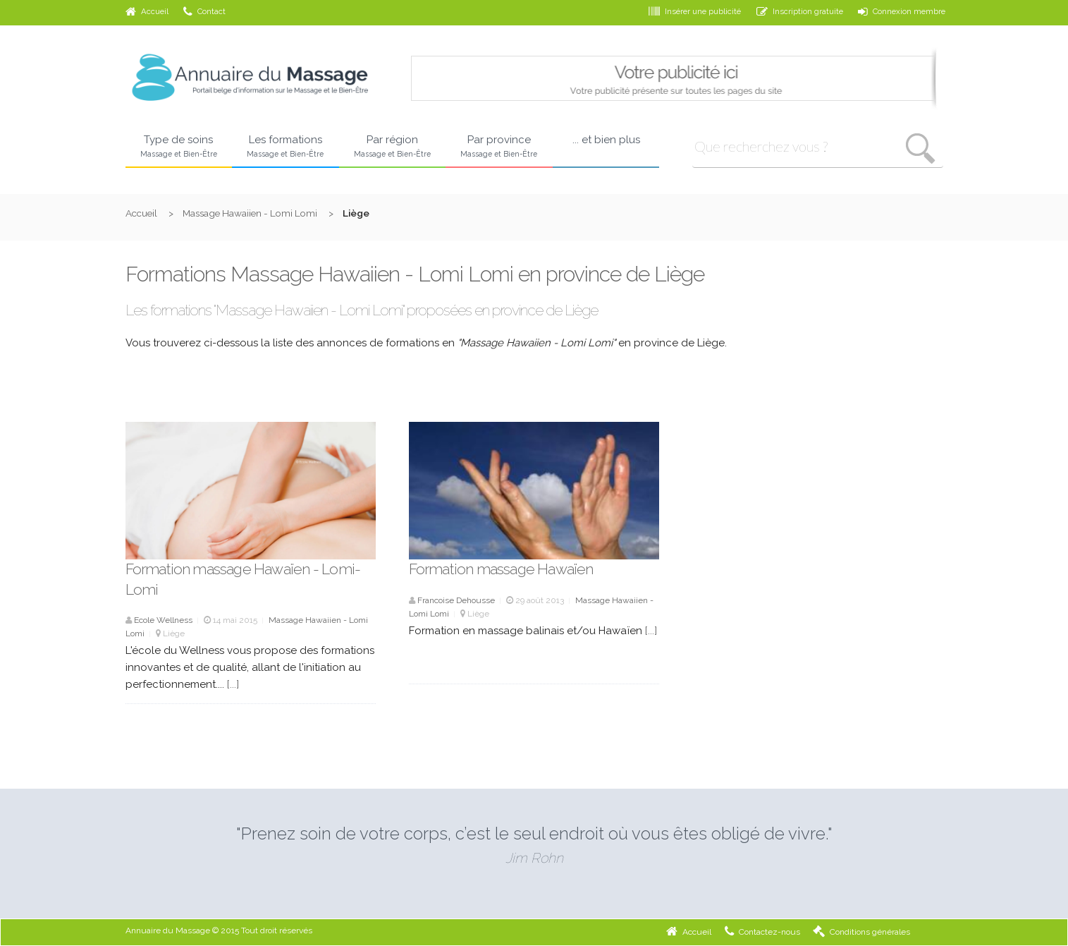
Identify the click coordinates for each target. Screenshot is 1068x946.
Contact (204, 11)
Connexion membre (901, 11)
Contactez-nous (762, 932)
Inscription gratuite (799, 11)
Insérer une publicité (695, 11)
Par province (499, 146)
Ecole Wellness (163, 620)
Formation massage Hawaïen (501, 569)
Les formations (285, 146)
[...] (233, 684)
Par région (392, 146)
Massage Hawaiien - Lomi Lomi (250, 213)
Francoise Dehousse (456, 600)
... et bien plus (606, 139)
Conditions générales (861, 932)
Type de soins (179, 146)
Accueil (146, 11)
